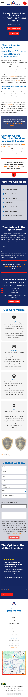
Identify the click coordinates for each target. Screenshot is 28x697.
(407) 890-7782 (14, 611)
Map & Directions (14, 647)
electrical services (9, 104)
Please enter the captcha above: (9, 502)
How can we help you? (7, 513)
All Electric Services (13, 76)
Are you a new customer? (8, 495)
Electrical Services (14, 623)
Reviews (14, 628)
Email (3, 481)
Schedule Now (14, 33)
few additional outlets (9, 251)
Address (4, 485)
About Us (14, 617)
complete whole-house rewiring (18, 249)
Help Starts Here (14, 301)
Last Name (4, 471)
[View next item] (8, 454)
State (3, 490)
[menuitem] (7, 690)
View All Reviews (7, 595)
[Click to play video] (14, 175)
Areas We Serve (14, 626)
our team (18, 80)
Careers (14, 620)
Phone (3, 476)
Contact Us (14, 634)
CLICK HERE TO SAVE (14, 29)
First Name (4, 466)
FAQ (14, 631)
